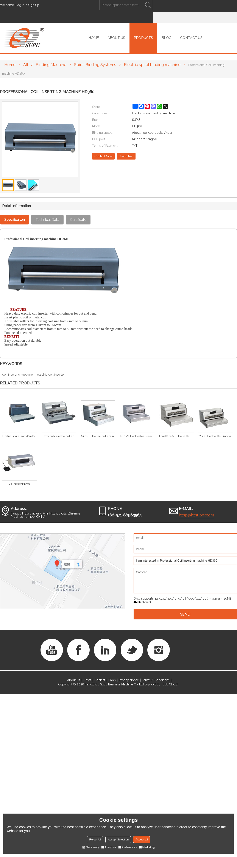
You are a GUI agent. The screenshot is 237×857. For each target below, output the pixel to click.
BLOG (167, 38)
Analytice (108, 847)
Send (185, 614)
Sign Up (33, 5)
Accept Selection (118, 839)
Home (10, 64)
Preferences (127, 847)
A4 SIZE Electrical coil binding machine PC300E (98, 436)
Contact (99, 680)
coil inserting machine (17, 374)
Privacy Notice (129, 680)
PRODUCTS (143, 38)
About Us (73, 680)
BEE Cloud (170, 684)
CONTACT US (191, 38)
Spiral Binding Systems (95, 64)
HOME (93, 38)
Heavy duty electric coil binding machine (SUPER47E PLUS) (59, 436)
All (25, 64)
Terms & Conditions (156, 680)
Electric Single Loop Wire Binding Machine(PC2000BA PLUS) (19, 436)
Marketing (147, 847)
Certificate (78, 220)
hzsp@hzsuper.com (196, 515)
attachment (142, 602)
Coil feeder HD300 (20, 483)
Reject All (95, 839)
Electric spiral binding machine (152, 64)
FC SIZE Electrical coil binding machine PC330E (137, 436)
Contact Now (103, 156)
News (87, 680)
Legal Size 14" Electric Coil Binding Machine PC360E (176, 436)
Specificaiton (14, 220)
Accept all (142, 839)
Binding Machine (51, 64)
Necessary (90, 847)
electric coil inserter (51, 374)
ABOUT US (116, 38)
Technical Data (47, 220)
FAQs (112, 680)
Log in (20, 5)
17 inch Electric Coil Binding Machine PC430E (215, 436)
